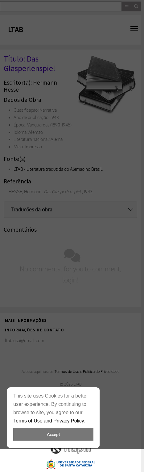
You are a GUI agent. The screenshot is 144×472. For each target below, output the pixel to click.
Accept (53, 434)
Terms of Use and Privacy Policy (48, 420)
